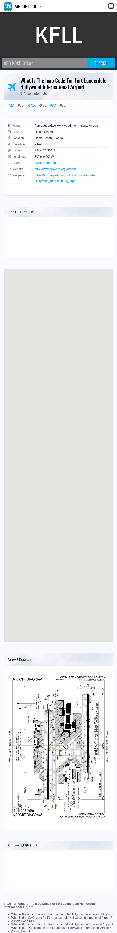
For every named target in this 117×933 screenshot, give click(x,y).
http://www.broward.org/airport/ (55, 169)
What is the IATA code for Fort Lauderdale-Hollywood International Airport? (61, 927)
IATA (11, 105)
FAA (53, 105)
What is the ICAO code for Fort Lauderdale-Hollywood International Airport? (61, 917)
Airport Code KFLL (23, 921)
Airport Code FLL (22, 931)
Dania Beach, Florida (49, 138)
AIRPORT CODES (22, 6)
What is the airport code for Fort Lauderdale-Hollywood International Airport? (62, 914)
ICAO (31, 105)
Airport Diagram (45, 162)
